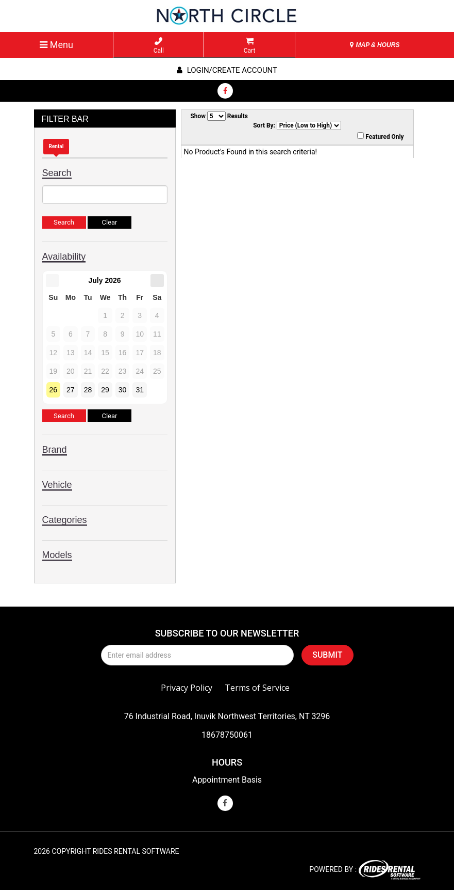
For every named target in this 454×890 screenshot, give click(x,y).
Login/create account (227, 70)
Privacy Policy (186, 687)
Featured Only (380, 136)
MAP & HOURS (374, 45)
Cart (250, 45)
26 (53, 390)
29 (105, 390)
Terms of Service (257, 687)
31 (140, 390)
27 (70, 390)
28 (88, 390)
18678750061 (227, 735)
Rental (56, 146)
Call (159, 45)
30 (123, 390)
